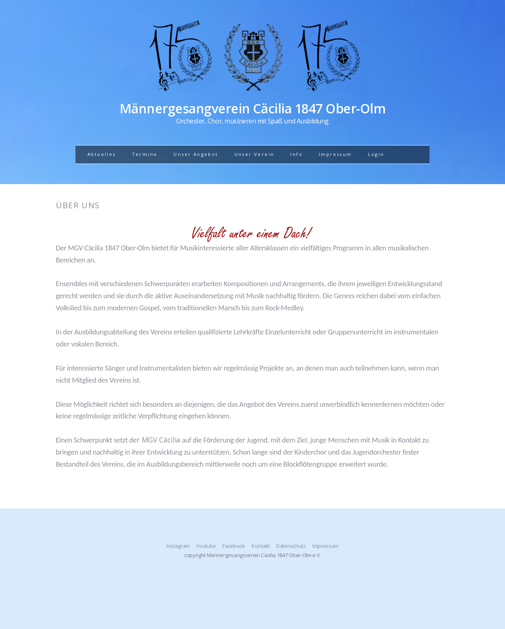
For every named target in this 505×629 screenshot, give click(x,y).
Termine (145, 154)
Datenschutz (290, 545)
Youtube (206, 545)
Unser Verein (254, 154)
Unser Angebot (195, 154)
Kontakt (261, 545)
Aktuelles (102, 154)
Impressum (335, 154)
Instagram (178, 545)
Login (376, 154)
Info (296, 154)
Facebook (233, 545)
